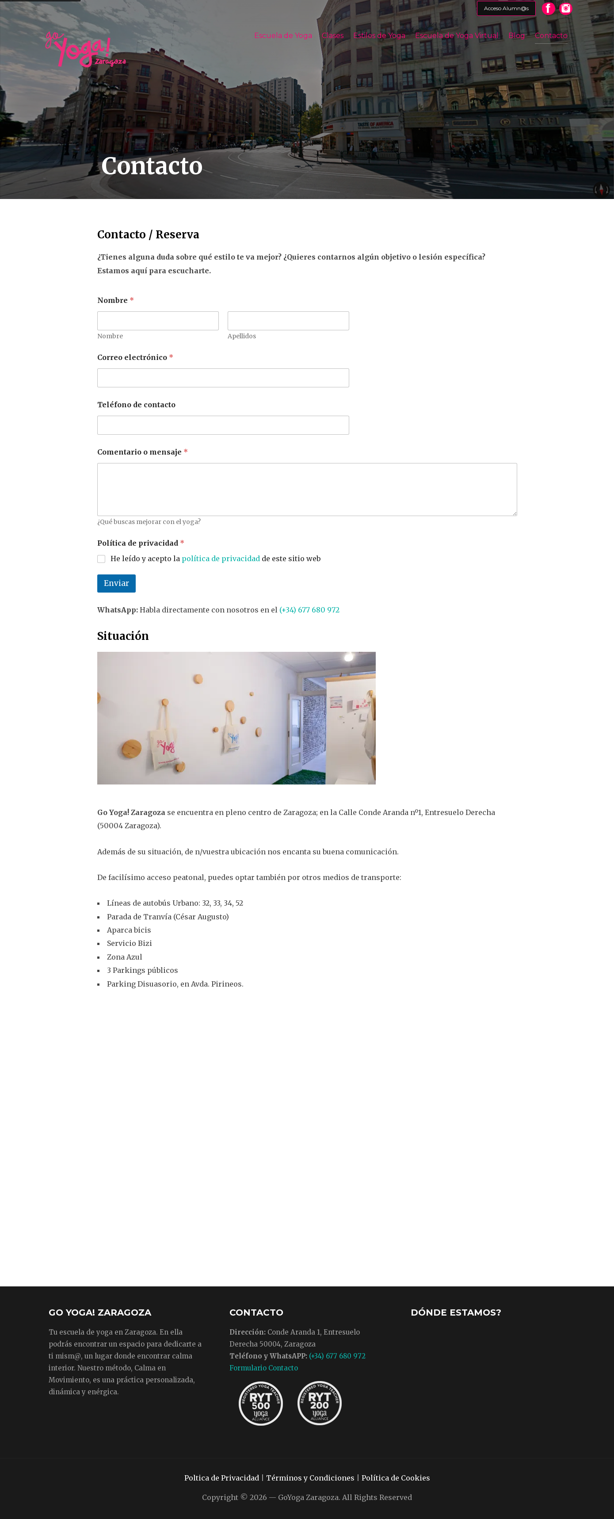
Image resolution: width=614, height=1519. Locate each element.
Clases (332, 35)
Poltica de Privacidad (221, 1477)
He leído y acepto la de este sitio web (215, 558)
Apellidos (242, 336)
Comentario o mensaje (142, 452)
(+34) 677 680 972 (309, 609)
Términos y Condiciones (310, 1477)
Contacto (551, 35)
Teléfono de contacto (136, 405)
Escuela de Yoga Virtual (457, 35)
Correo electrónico (135, 357)
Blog (516, 35)
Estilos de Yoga (379, 35)
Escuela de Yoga (283, 35)
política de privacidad (221, 558)
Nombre (110, 336)
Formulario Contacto (263, 1368)
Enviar (116, 583)
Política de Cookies (396, 1477)
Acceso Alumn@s (506, 8)
